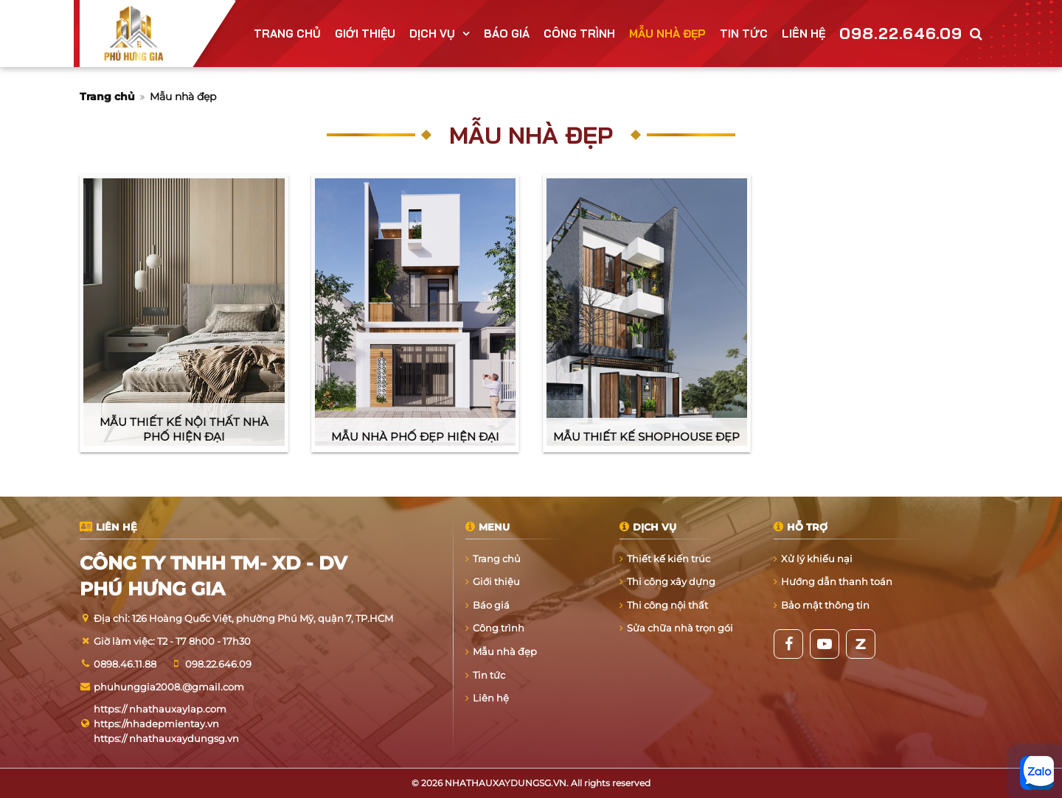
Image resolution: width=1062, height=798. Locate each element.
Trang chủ (107, 96)
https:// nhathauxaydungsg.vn (166, 738)
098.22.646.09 (900, 33)
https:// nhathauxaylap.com (160, 709)
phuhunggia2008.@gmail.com (169, 687)
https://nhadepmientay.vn (156, 723)
